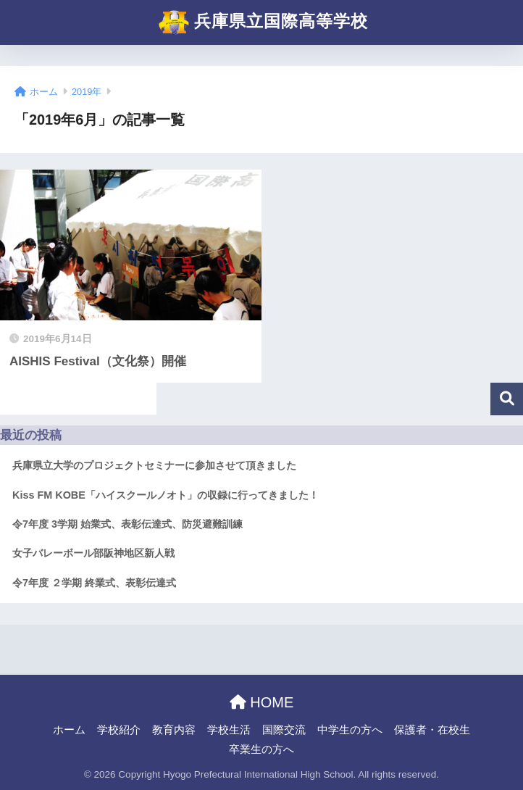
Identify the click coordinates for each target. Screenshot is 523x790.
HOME (262, 702)
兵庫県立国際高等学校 (263, 22)
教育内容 (174, 730)
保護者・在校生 (432, 730)
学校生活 (229, 730)
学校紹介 (119, 730)
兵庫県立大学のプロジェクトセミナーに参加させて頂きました (154, 465)
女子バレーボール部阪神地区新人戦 (93, 553)
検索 (506, 399)
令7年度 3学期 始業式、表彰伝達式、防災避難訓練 (127, 524)
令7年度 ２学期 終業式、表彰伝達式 (94, 583)
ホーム (69, 730)
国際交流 (284, 730)
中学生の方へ (349, 730)
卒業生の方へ (261, 749)
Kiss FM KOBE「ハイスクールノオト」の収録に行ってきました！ (165, 495)
